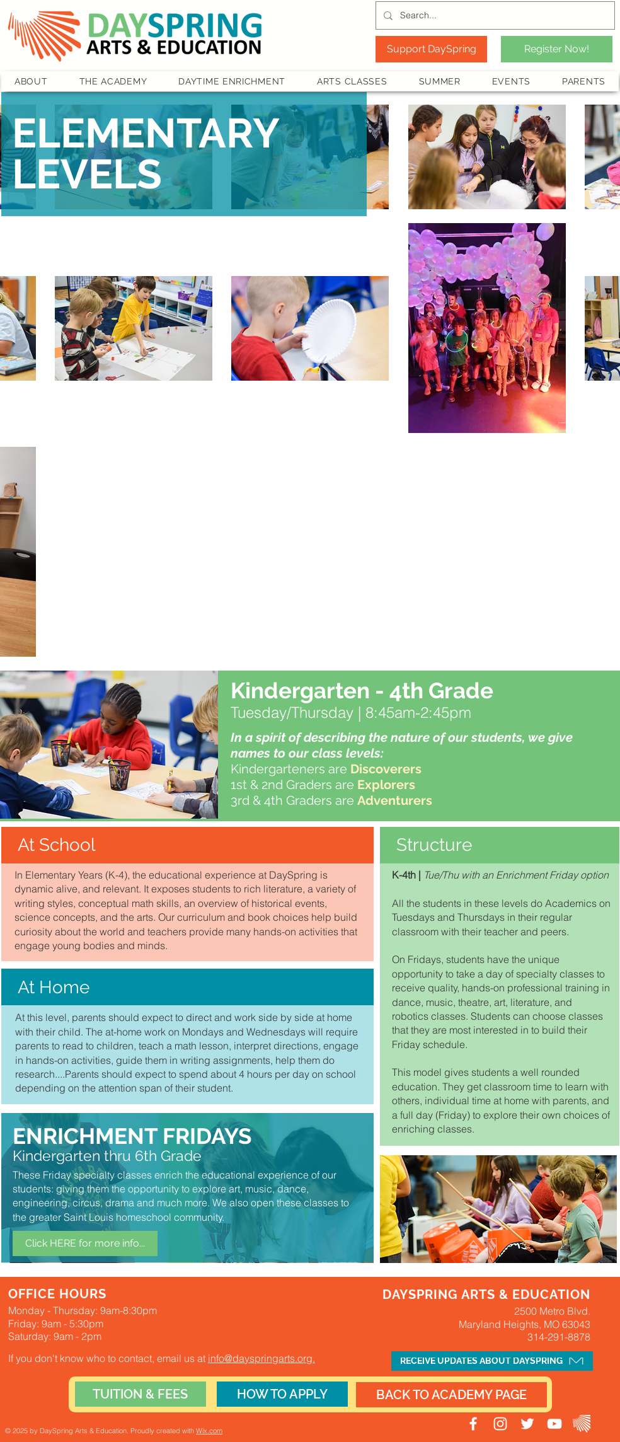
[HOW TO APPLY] (282, 1394)
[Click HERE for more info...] (85, 1243)
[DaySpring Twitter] (527, 1424)
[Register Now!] (556, 49)
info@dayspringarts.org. (261, 1358)
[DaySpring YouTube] (554, 1424)
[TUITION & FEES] (140, 1394)
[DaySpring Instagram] (500, 1424)
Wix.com (209, 1430)
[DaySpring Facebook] (473, 1424)
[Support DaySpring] (431, 49)
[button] (31, 81)
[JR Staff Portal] (581, 1424)
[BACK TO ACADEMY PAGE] (451, 1394)
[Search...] (494, 15)
